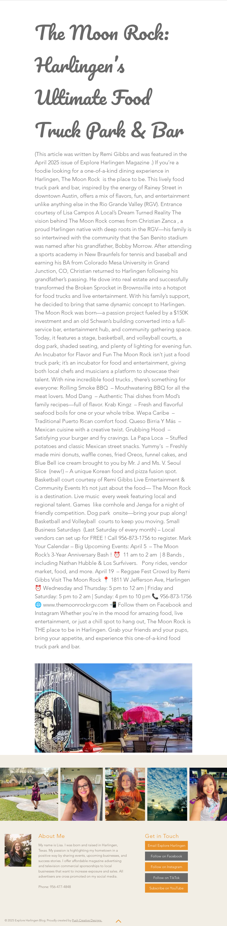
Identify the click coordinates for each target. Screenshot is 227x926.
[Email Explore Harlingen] (166, 845)
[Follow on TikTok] (166, 877)
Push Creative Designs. (87, 920)
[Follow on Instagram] (166, 866)
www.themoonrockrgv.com (75, 604)
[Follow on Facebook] (166, 856)
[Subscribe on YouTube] (166, 888)
